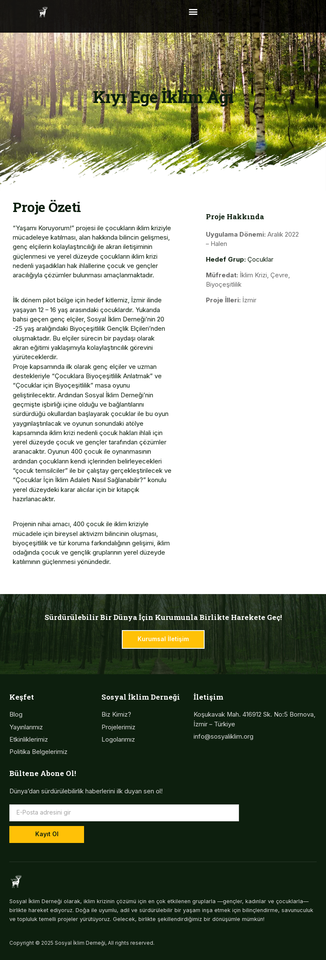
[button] (193, 11)
